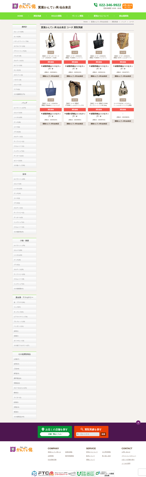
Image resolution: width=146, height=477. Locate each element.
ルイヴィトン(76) (19, 245)
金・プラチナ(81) (19, 302)
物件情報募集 (69, 456)
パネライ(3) (17, 80)
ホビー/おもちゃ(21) (20, 388)
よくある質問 (126, 463)
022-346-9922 (107, 5)
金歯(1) (16, 336)
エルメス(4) (17, 184)
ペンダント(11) (19, 326)
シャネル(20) (18, 117)
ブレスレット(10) (19, 321)
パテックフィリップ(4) (21, 41)
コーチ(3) (17, 198)
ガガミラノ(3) (18, 75)
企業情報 (51, 456)
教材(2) (16, 392)
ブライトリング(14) (20, 51)
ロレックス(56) (19, 32)
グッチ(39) (17, 122)
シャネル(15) (18, 255)
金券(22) (16, 364)
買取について (90, 459)
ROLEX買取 (56, 16)
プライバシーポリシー (129, 456)
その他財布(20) (19, 232)
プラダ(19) (17, 132)
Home (85, 22)
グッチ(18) (17, 260)
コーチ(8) (17, 127)
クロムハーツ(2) (19, 227)
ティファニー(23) (19, 274)
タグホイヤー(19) (19, 46)
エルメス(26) (18, 250)
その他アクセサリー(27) (21, 345)
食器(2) (16, 412)
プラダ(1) (17, 264)
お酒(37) (16, 359)
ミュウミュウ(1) (19, 151)
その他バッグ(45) (19, 165)
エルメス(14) (18, 112)
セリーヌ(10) (18, 160)
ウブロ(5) (17, 89)
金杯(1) (16, 331)
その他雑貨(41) (19, 288)
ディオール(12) (19, 156)
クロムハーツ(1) (19, 146)
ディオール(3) (18, 217)
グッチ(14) (17, 193)
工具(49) (16, 369)
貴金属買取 (124, 16)
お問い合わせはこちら (127, 6)
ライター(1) (17, 397)
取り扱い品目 (106, 456)
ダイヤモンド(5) (19, 341)
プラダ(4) (17, 203)
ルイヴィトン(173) (20, 108)
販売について (90, 456)
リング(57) (17, 307)
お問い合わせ (126, 452)
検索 (103, 434)
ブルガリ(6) (17, 56)
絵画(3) (16, 402)
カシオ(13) (17, 70)
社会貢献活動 (52, 459)
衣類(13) (16, 407)
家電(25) (16, 373)
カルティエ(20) (19, 269)
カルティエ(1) (18, 136)
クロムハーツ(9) (19, 279)
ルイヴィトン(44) (19, 179)
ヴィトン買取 (77, 16)
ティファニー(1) (19, 141)
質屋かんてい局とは (54, 452)
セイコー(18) (18, 65)
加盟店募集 (68, 452)
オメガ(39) (17, 36)
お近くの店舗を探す (128, 459)
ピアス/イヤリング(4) (21, 316)
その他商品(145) (19, 417)
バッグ (123, 22)
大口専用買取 (106, 452)
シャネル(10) (18, 188)
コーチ (131, 22)
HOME (20, 16)
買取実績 (37, 16)
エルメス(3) (17, 84)
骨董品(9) (17, 383)
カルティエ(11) (19, 60)
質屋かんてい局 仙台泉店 (99, 22)
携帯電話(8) (17, 378)
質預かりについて (101, 16)
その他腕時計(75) (19, 94)
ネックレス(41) (19, 312)
